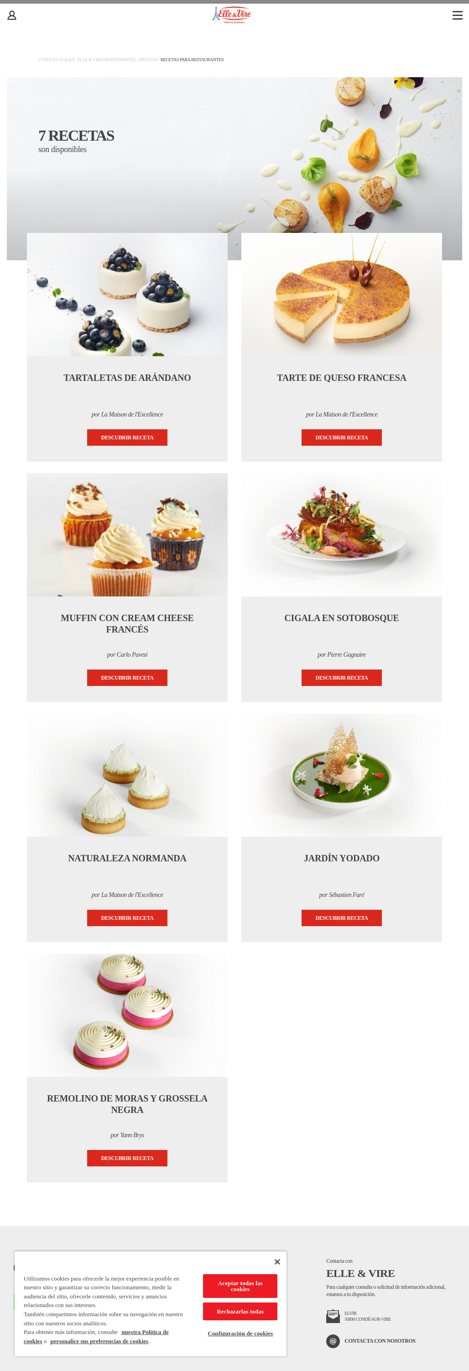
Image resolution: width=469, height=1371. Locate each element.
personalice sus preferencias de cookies (99, 1341)
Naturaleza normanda (127, 858)
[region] (151, 1303)
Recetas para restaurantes (192, 59)
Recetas (148, 59)
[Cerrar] (277, 1262)
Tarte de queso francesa (341, 378)
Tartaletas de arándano (127, 378)
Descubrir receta (127, 437)
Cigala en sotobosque (341, 618)
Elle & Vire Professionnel (106, 59)
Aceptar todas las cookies (240, 1286)
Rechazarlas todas (240, 1311)
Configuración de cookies (240, 1333)
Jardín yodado (342, 858)
